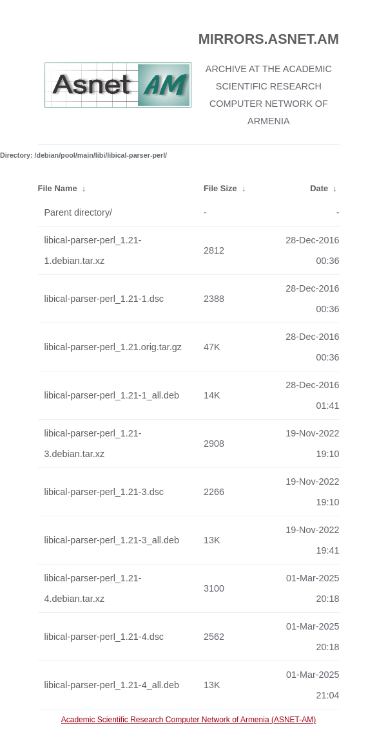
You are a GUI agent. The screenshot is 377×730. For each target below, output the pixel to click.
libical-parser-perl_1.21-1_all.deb (112, 395)
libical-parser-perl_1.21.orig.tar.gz (113, 347)
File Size (220, 188)
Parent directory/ (78, 212)
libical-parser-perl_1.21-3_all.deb (112, 540)
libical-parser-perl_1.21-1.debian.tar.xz (93, 250)
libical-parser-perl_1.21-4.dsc (104, 637)
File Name (57, 188)
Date (319, 188)
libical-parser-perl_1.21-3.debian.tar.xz (93, 443)
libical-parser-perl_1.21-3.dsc (104, 492)
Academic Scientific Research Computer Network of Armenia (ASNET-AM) (188, 719)
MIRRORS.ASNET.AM (268, 39)
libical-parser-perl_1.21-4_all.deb (112, 685)
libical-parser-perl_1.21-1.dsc (104, 299)
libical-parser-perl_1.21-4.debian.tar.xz (93, 588)
